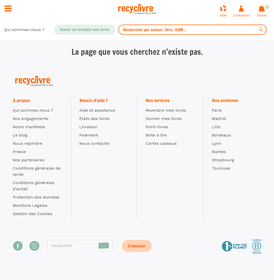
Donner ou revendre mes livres (84, 29)
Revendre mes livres (166, 110)
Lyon (216, 143)
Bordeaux (221, 135)
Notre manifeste (29, 126)
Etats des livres (94, 118)
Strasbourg (223, 159)
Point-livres (157, 126)
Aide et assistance (97, 110)
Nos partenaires (28, 159)
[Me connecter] (241, 11)
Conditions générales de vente (37, 171)
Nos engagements (30, 118)
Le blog (20, 135)
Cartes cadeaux (161, 143)
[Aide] (223, 11)
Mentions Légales (30, 205)
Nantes (219, 151)
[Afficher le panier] (262, 11)
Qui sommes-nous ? (24, 29)
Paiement (88, 135)
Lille (216, 126)
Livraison (88, 126)
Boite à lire (156, 135)
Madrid (219, 118)
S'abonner (137, 246)
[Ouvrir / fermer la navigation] (8, 8)
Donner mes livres (164, 118)
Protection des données (36, 197)
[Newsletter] (80, 245)
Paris (217, 110)
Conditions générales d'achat (33, 185)
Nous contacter (94, 143)
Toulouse (221, 168)
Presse (19, 151)
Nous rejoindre (27, 143)
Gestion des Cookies (32, 213)
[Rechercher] (261, 30)
